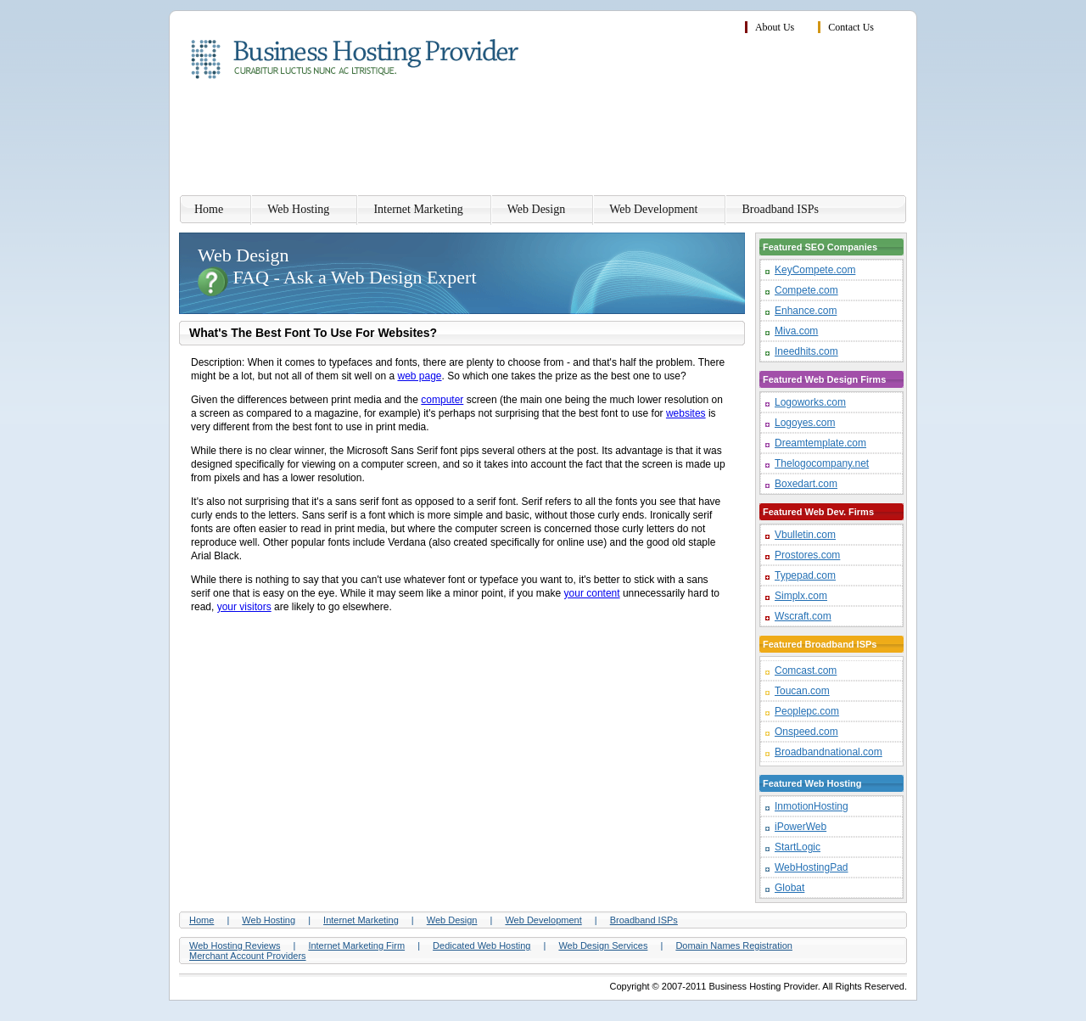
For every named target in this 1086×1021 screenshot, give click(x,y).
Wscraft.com (803, 616)
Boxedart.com (806, 484)
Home (208, 209)
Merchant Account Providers (247, 956)
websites (686, 413)
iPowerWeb (800, 827)
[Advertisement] (598, 140)
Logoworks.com (810, 402)
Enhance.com (806, 311)
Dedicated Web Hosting (481, 945)
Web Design (536, 209)
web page (419, 376)
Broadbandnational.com (828, 752)
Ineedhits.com (806, 351)
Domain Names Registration (733, 945)
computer (442, 400)
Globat (789, 888)
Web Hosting (298, 209)
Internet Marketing (417, 209)
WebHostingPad (811, 867)
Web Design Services (602, 945)
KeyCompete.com (815, 270)
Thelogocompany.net (822, 463)
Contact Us (851, 27)
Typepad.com (805, 575)
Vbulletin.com (805, 535)
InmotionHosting (811, 806)
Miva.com (796, 331)
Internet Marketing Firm (356, 945)
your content (592, 593)
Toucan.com (802, 691)
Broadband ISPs (780, 209)
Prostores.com (807, 555)
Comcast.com (806, 670)
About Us (774, 27)
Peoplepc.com (807, 711)
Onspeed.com (806, 732)
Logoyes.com (805, 423)
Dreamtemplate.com (820, 443)
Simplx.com (801, 596)
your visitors (244, 607)
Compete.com (806, 290)
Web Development (653, 209)
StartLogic (797, 847)
